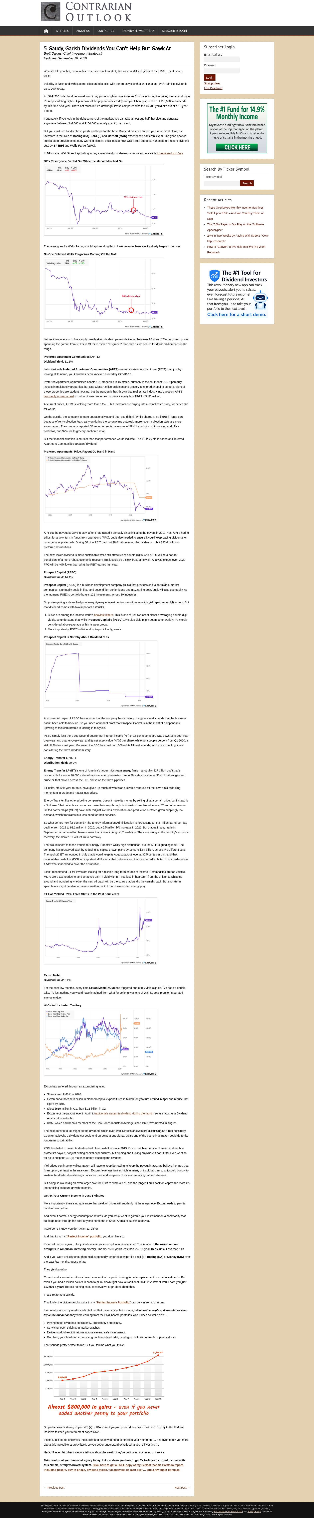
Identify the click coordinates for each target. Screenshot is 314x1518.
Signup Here (212, 83)
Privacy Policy (254, 1511)
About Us (83, 31)
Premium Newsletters (138, 31)
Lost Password (213, 88)
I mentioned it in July (170, 153)
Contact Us (106, 31)
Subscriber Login (174, 31)
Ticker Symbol (213, 176)
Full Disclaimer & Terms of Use (228, 1511)
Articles (62, 31)
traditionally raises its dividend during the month (123, 1113)
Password (210, 65)
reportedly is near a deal (59, 396)
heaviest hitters (103, 615)
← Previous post (54, 1487)
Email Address (213, 54)
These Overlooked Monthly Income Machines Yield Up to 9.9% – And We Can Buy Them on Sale (235, 213)
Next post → (182, 1487)
